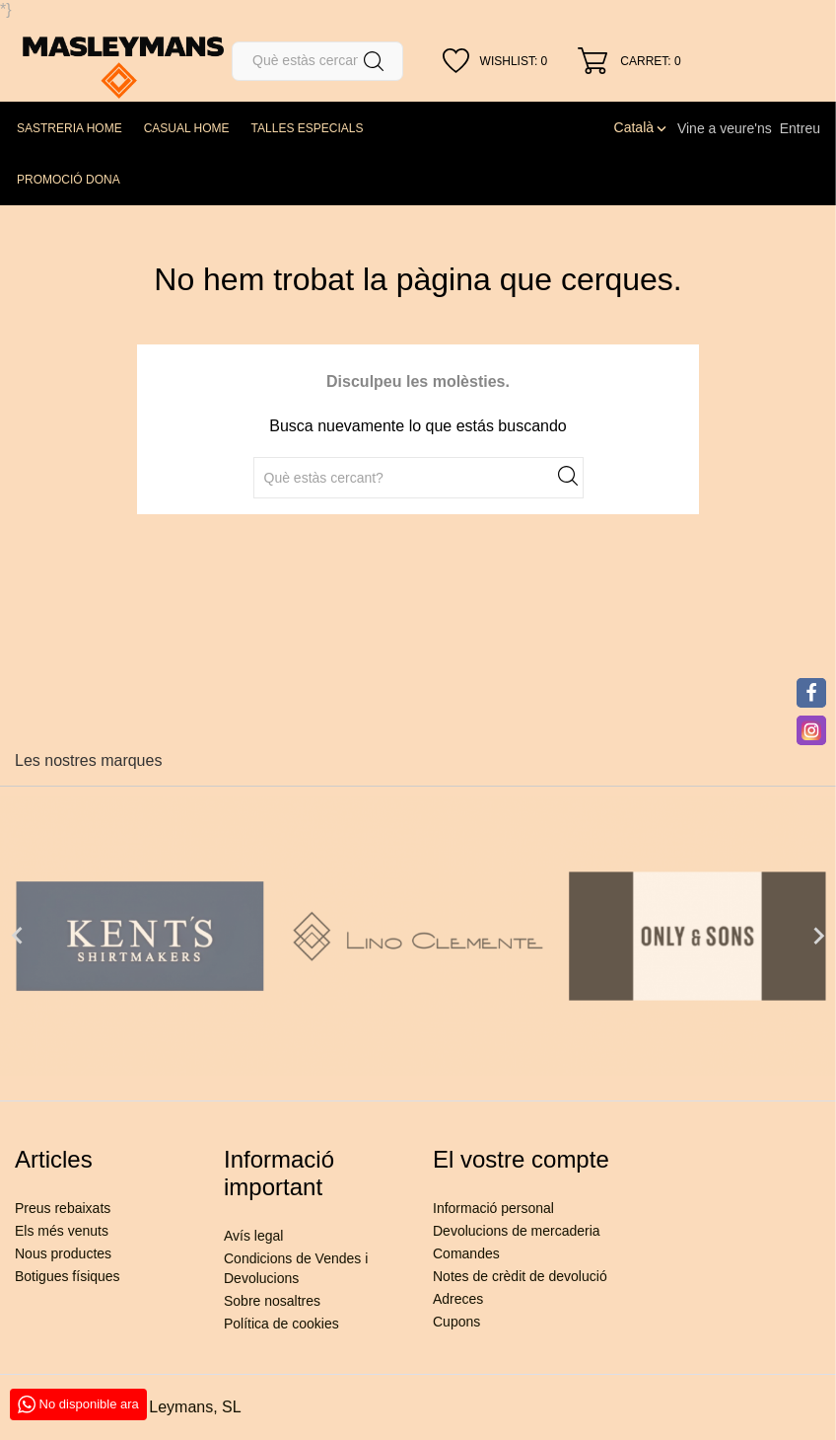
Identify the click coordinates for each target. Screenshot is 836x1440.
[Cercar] (317, 61)
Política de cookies (281, 1323)
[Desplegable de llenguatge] (641, 127)
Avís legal (253, 1236)
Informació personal (493, 1208)
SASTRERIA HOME (69, 128)
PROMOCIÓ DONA (68, 180)
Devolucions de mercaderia (516, 1231)
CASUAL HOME (187, 128)
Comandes (466, 1253)
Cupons (456, 1321)
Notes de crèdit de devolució (520, 1276)
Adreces (458, 1299)
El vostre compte (521, 1159)
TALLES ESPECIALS (307, 128)
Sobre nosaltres (272, 1301)
